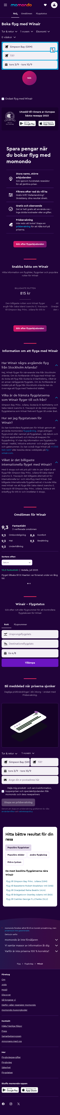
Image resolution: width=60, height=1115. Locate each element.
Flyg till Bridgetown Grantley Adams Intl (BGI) (29, 895)
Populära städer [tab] (16, 855)
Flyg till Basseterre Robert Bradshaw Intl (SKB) (29, 886)
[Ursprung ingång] (32, 47)
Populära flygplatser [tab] (18, 848)
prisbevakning (23, 226)
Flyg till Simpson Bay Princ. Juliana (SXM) (26, 881)
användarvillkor (8, 811)
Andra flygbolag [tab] (38, 855)
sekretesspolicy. (26, 811)
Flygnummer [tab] (20, 624)
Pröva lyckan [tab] (14, 862)
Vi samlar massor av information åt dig (31, 945)
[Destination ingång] (32, 55)
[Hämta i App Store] (46, 124)
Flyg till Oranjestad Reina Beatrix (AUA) (26, 890)
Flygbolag (28, 964)
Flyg (19, 964)
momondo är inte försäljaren (31, 940)
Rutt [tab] (6, 624)
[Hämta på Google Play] (27, 124)
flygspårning (29, 431)
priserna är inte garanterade (17, 931)
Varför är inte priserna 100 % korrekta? (31, 951)
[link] (30, 244)
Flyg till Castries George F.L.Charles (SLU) (27, 899)
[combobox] (10, 31)
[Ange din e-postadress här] (32, 780)
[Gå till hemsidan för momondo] (21, 4)
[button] (5, 4)
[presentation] (46, 123)
